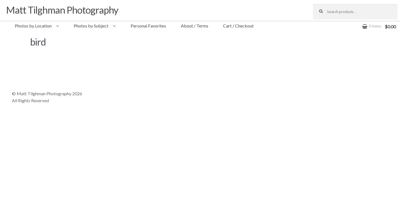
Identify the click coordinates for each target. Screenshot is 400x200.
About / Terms (194, 25)
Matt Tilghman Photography (62, 10)
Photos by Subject (91, 25)
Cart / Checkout (238, 25)
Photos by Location (33, 25)
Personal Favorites (148, 25)
